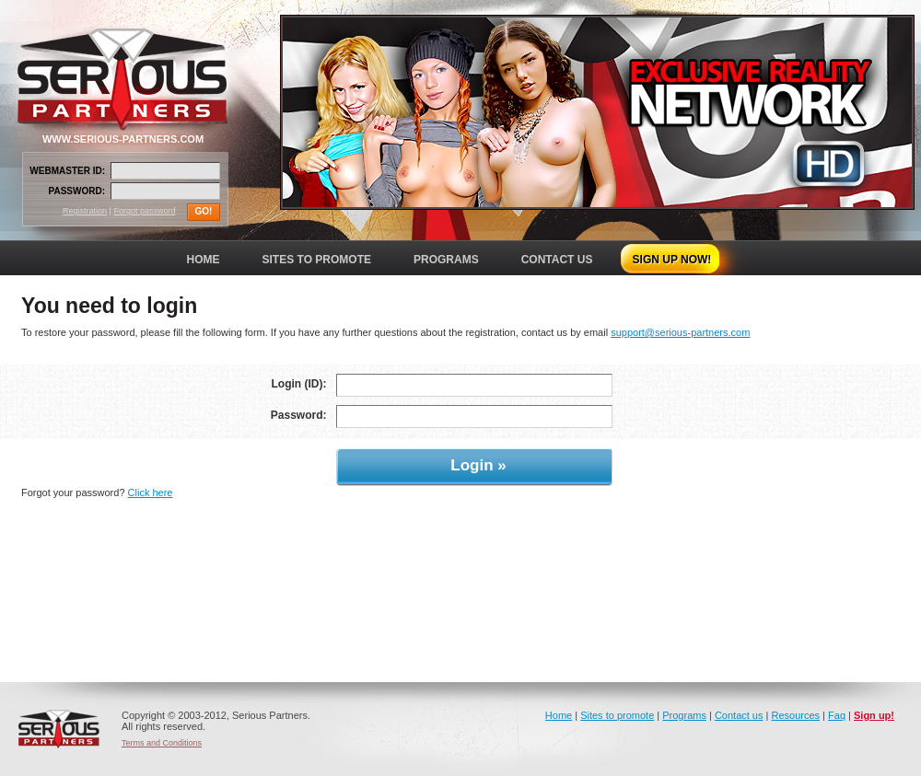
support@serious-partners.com (680, 332)
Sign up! (874, 715)
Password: (299, 415)
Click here (150, 492)
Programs (684, 715)
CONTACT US (557, 259)
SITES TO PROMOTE (316, 259)
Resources (795, 715)
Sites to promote (617, 715)
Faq (836, 715)
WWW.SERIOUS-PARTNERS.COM (123, 139)
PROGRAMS (446, 259)
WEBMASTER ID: (67, 171)
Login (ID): (299, 383)
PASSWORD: (77, 191)
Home (558, 715)
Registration (85, 210)
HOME (203, 259)
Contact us (739, 715)
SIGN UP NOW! (672, 259)
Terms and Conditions (162, 742)
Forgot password (144, 210)
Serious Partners (58, 729)
